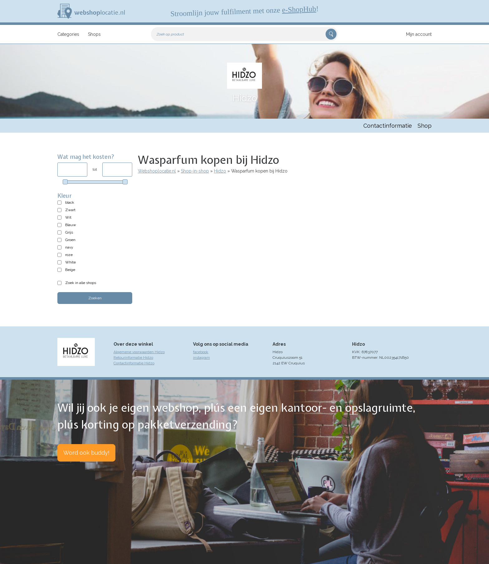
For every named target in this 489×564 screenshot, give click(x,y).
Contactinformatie (387, 125)
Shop (425, 125)
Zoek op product (170, 34)
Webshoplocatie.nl (157, 170)
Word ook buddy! (86, 452)
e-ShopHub (299, 9)
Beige (70, 270)
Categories (68, 34)
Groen (70, 240)
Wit (68, 217)
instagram (201, 357)
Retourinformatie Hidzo (133, 357)
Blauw (70, 225)
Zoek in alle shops (80, 283)
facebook (200, 352)
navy (69, 247)
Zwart (70, 210)
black (69, 202)
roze (69, 255)
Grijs (69, 232)
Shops (94, 34)
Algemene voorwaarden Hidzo (139, 352)
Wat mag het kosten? (85, 157)
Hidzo (220, 170)
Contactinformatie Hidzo (134, 363)
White (70, 262)
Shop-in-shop (195, 170)
